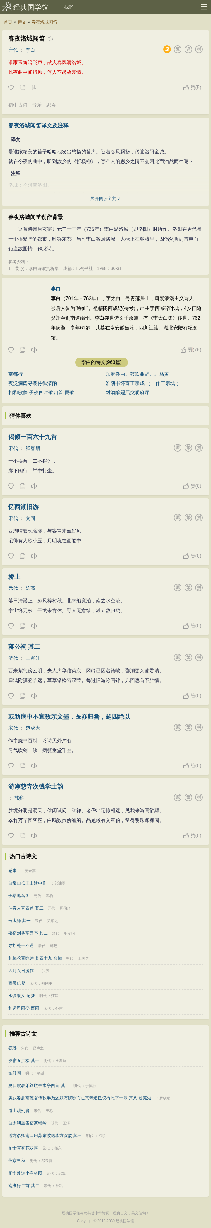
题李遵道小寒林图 (25, 1173)
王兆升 (33, 658)
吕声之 (38, 1048)
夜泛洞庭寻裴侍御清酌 (32, 383)
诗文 (22, 22)
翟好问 (14, 1072)
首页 (8, 22)
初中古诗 (18, 104)
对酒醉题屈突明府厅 (127, 392)
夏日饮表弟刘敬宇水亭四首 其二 (38, 1085)
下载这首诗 (34, 88)
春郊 (12, 1047)
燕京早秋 (16, 1160)
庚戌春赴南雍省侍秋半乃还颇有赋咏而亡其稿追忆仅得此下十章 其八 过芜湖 (79, 1097)
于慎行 (90, 1086)
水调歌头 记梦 (21, 995)
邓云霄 (46, 1161)
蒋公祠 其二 (24, 646)
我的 (69, 6)
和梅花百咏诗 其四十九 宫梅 (35, 958)
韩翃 (53, 946)
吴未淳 (30, 871)
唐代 (13, 50)
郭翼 (62, 1173)
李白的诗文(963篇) (101, 362)
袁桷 (49, 896)
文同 (30, 518)
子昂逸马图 (19, 895)
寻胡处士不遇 (21, 945)
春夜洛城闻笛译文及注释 (38, 125)
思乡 (51, 104)
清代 (13, 658)
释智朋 (33, 448)
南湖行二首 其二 (23, 1185)
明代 (69, 958)
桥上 (14, 576)
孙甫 (59, 1008)
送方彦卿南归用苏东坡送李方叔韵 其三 (45, 1135)
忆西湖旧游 (23, 506)
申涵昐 (69, 933)
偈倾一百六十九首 (32, 437)
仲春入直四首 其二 (26, 908)
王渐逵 (60, 1061)
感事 (12, 870)
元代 (13, 588)
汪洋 (54, 996)
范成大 (33, 728)
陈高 (30, 588)
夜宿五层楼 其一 (23, 1060)
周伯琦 (65, 908)
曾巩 (59, 1186)
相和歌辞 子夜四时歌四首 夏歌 (41, 392)
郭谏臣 (60, 883)
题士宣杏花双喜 (23, 1148)
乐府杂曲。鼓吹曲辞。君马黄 (137, 374)
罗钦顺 (164, 1098)
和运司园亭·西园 (23, 1008)
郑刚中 (46, 983)
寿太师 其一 (19, 920)
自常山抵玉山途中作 (27, 883)
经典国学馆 (30, 7)
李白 (30, 50)
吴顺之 (52, 921)
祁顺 (101, 1136)
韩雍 (19, 798)
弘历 (45, 971)
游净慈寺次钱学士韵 (35, 786)
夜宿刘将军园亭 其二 (28, 933)
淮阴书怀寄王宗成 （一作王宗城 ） (143, 383)
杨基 (40, 1073)
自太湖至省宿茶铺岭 (27, 1123)
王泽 (66, 1123)
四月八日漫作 (21, 970)
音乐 (37, 104)
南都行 (15, 374)
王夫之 (83, 958)
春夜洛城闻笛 (44, 22)
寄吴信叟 (16, 983)
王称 (49, 1111)
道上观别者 (19, 1110)
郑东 (58, 1148)
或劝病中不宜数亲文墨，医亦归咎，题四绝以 (69, 716)
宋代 (13, 448)
